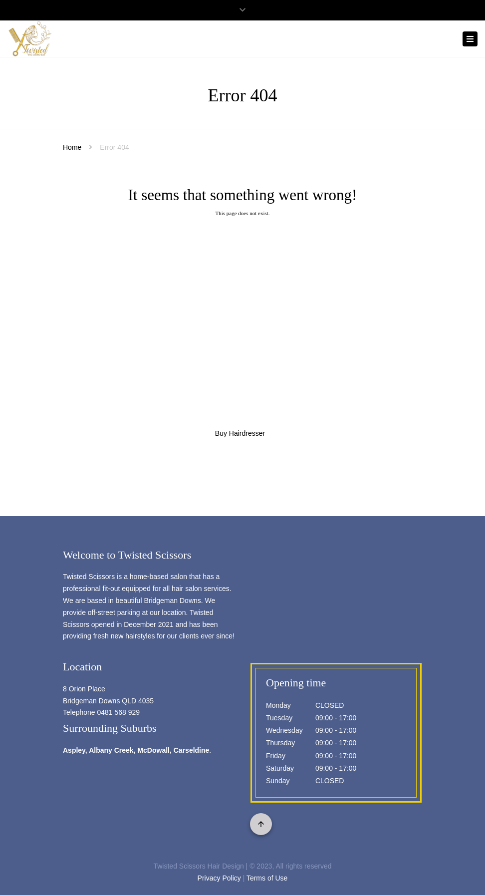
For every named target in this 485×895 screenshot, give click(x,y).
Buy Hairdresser (240, 433)
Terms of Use (266, 878)
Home (72, 147)
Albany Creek (111, 750)
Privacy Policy (219, 878)
